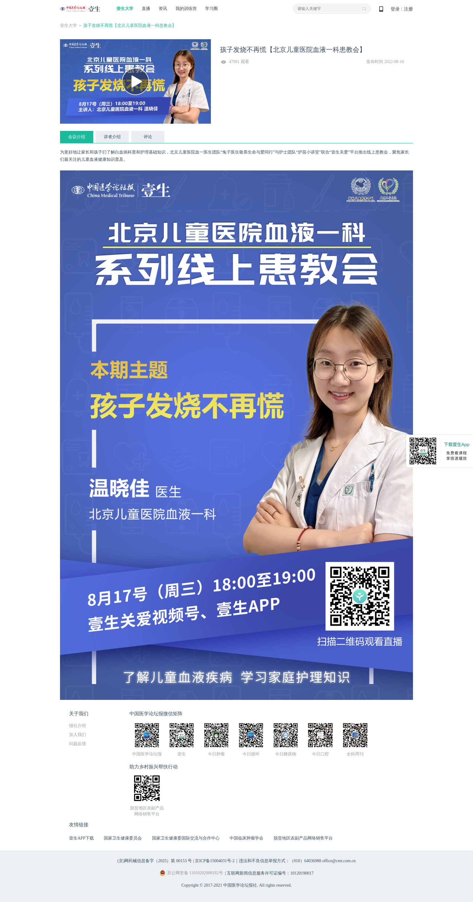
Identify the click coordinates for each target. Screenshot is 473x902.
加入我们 (77, 734)
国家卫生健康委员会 (123, 838)
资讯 (163, 8)
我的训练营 (186, 8)
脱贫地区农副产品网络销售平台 (303, 838)
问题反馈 (77, 744)
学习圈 (211, 8)
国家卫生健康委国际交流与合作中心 (186, 838)
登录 (395, 9)
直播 (146, 8)
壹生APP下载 (81, 838)
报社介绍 (77, 725)
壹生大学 (124, 8)
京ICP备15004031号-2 (214, 861)
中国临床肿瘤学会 (246, 838)
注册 (408, 9)
